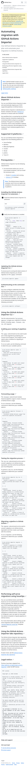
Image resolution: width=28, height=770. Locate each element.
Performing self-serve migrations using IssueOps (13, 595)
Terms (13, 763)
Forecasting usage (8, 394)
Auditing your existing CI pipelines (13, 329)
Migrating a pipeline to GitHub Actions (12, 522)
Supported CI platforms (12, 134)
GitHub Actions (7, 5)
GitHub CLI (21, 111)
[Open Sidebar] (2, 8)
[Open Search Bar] (22, 2)
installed (13, 175)
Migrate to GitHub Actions (19, 5)
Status (22, 763)
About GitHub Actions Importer (10, 98)
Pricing (3, 764)
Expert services (9, 764)
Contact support (6, 750)
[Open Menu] (25, 2)
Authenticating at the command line (12, 286)
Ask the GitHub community (8, 748)
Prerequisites (7, 160)
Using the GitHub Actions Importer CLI (12, 313)
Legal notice (4, 93)
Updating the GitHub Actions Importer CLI (11, 267)
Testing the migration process (13, 458)
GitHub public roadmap (9, 89)
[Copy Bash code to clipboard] (24, 204)
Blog (15, 764)
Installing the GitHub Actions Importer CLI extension (11, 193)
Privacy (18, 763)
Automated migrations (9, 7)
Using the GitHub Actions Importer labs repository (12, 632)
